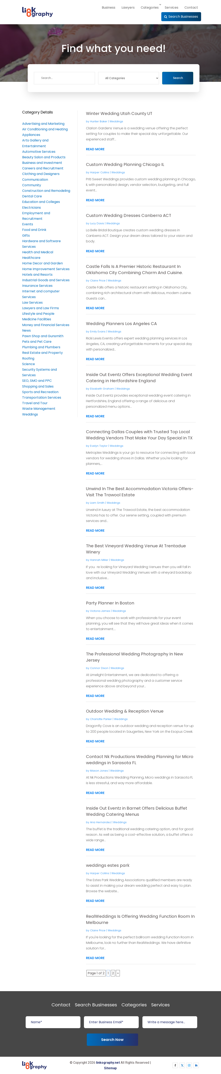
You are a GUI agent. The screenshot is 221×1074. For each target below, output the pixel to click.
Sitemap (110, 1068)
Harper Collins (99, 172)
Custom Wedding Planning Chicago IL (125, 164)
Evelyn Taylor (99, 446)
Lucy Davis (97, 223)
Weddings (116, 121)
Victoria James (100, 611)
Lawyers (128, 7)
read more (95, 149)
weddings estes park (107, 865)
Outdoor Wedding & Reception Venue (125, 711)
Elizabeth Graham (102, 389)
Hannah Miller (99, 560)
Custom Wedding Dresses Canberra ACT (128, 215)
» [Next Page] (118, 973)
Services (171, 7)
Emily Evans (97, 331)
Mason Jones (99, 771)
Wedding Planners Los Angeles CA (121, 323)
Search (178, 78)
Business (108, 7)
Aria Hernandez (100, 822)
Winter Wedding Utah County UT (119, 113)
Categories (150, 7)
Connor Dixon (99, 668)
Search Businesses (183, 16)
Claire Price (97, 280)
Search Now (112, 1039)
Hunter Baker (98, 121)
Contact (191, 7)
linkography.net (108, 1063)
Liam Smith (97, 503)
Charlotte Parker (101, 719)
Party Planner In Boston (110, 603)
